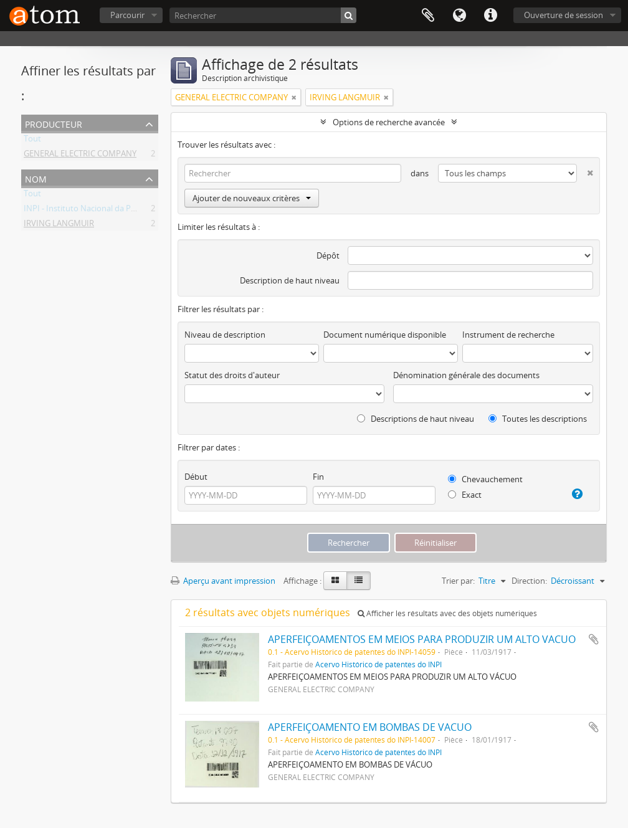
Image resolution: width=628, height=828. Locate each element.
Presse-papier (428, 15)
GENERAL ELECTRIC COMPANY (80, 155)
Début (195, 476)
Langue (459, 15)
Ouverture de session (563, 15)
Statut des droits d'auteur (232, 375)
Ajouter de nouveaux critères (252, 198)
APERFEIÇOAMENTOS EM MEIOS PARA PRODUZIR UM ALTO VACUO (422, 639)
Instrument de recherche (508, 334)
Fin (318, 476)
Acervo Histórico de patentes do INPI (378, 664)
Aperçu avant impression (223, 580)
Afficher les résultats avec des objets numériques (447, 613)
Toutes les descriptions (537, 418)
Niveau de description (224, 334)
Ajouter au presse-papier (594, 639)
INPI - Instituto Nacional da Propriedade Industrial (116, 210)
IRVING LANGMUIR (59, 225)
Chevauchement (485, 479)
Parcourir (127, 15)
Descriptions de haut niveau (415, 418)
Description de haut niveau (290, 280)
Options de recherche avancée (389, 122)
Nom (36, 177)
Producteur (53, 123)
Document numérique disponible (384, 334)
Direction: (529, 580)
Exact (465, 494)
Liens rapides (490, 15)
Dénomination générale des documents (466, 375)
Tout (32, 140)
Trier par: (458, 580)
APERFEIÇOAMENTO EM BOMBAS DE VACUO (370, 727)
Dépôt (328, 255)
